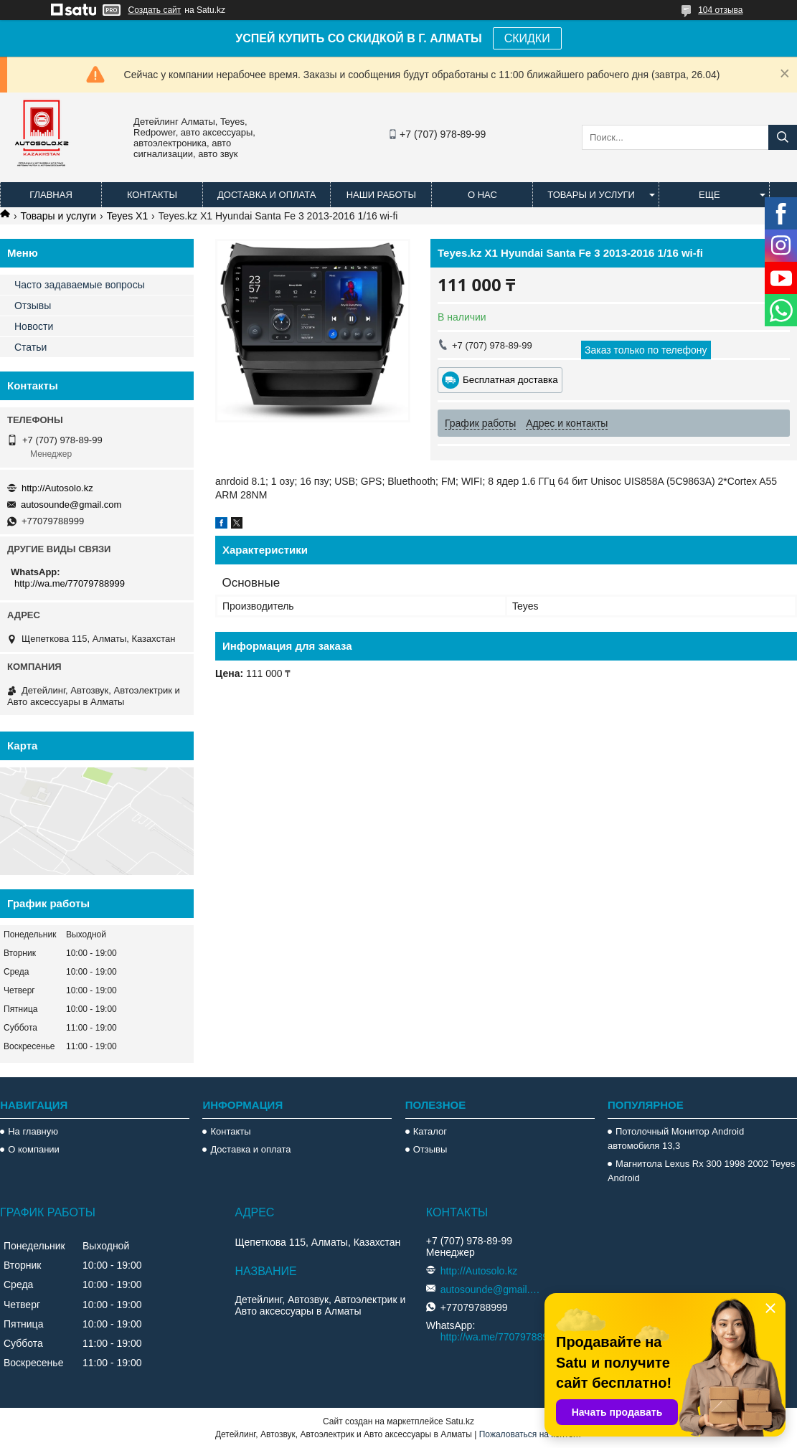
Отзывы (32, 305)
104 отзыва (720, 10)
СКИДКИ (527, 38)
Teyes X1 (127, 216)
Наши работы (381, 194)
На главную (33, 1131)
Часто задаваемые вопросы (79, 284)
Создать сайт (154, 10)
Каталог (430, 1131)
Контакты (152, 194)
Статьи (30, 347)
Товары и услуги (591, 194)
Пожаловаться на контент (530, 1434)
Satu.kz (459, 1421)
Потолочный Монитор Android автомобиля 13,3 (676, 1138)
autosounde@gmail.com (71, 504)
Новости (33, 326)
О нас (482, 194)
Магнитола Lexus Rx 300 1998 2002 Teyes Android (701, 1170)
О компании (34, 1149)
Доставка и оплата (266, 194)
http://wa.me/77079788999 (69, 583)
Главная (50, 194)
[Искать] (782, 137)
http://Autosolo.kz (57, 488)
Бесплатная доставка (510, 379)
